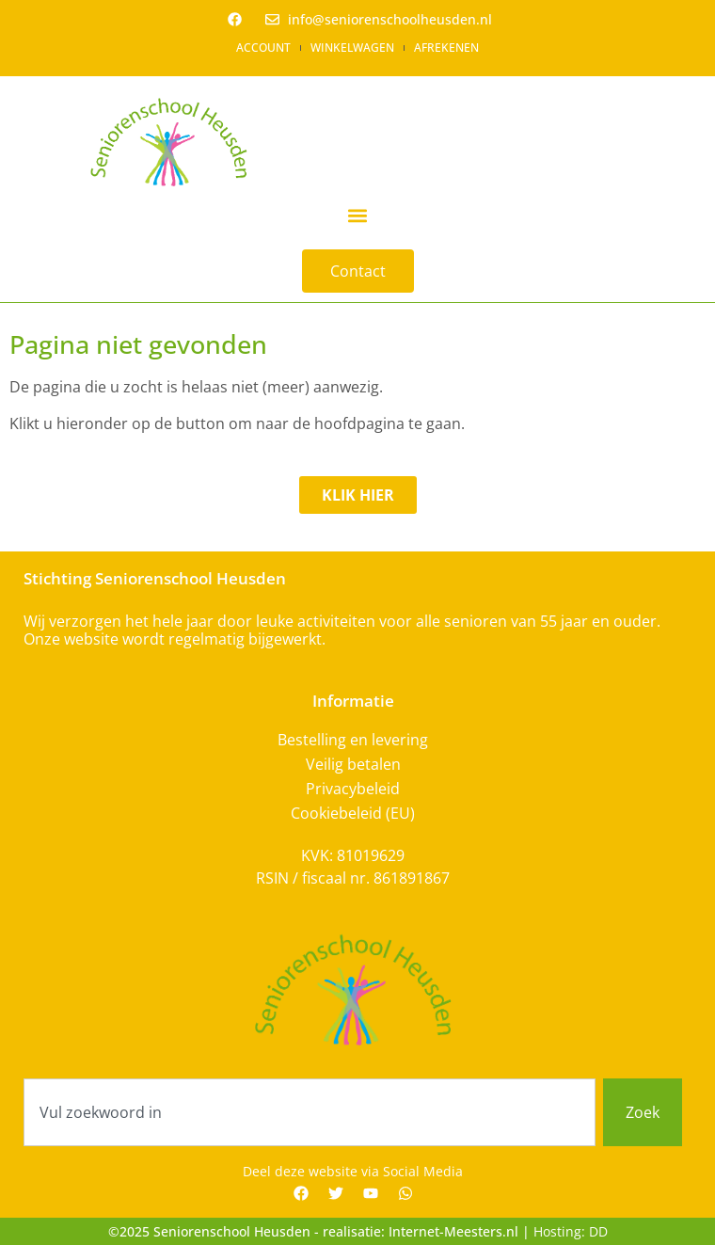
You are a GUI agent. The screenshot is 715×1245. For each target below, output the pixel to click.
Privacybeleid (353, 788)
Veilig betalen (353, 764)
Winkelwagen (352, 48)
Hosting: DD (570, 1231)
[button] (357, 215)
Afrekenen (446, 48)
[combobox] (310, 1112)
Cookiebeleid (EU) (353, 813)
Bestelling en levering (353, 739)
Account (263, 48)
